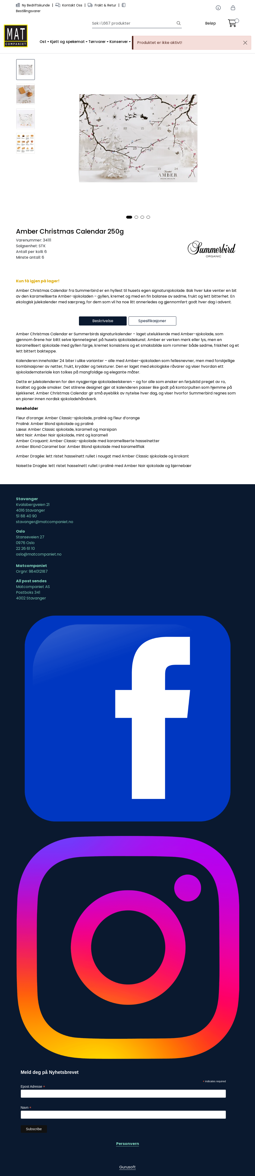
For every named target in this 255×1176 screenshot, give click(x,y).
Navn (26, 1107)
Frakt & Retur (102, 5)
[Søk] (134, 23)
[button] (129, 217)
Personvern (127, 1143)
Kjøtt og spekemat (67, 41)
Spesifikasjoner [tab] (152, 321)
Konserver (118, 41)
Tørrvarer (97, 41)
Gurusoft (127, 1167)
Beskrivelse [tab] (102, 321)
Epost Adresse (33, 1086)
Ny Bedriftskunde (33, 5)
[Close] (245, 42)
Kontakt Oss (69, 5)
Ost (43, 41)
